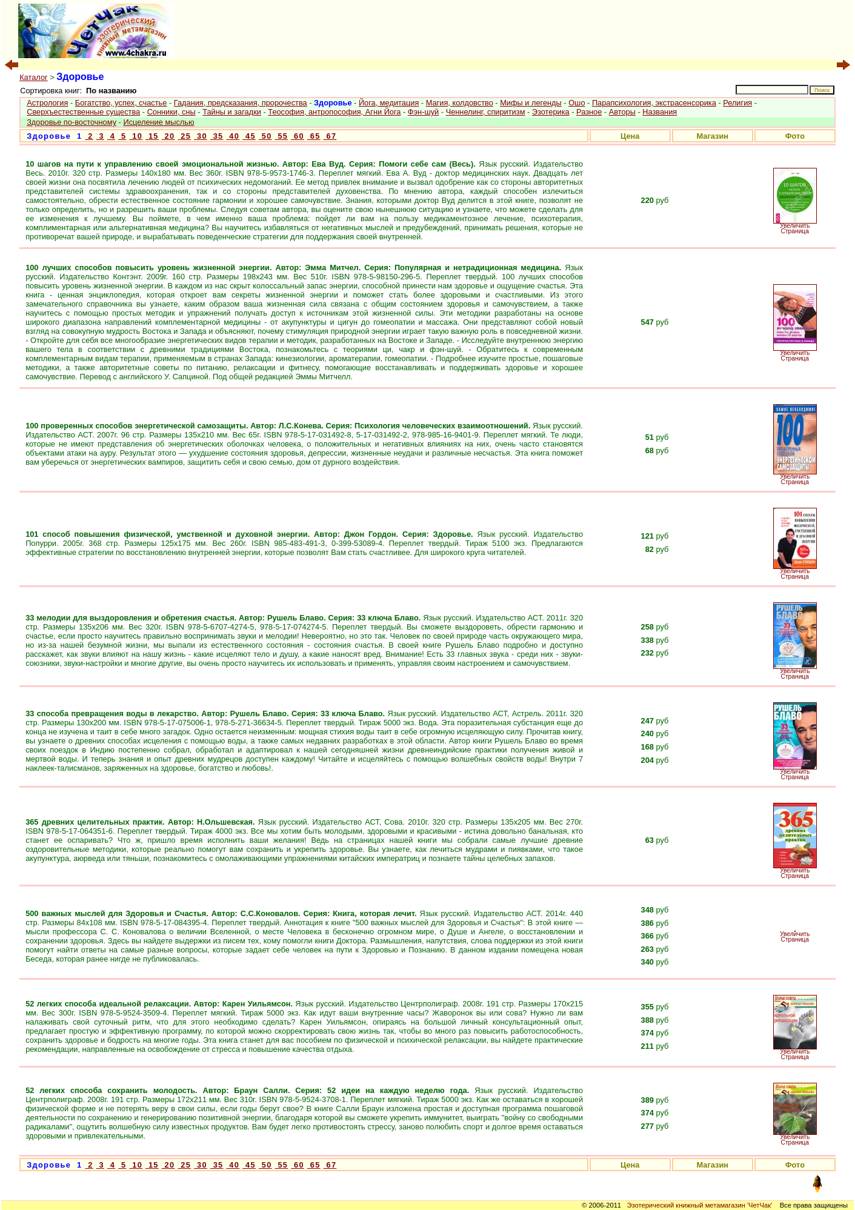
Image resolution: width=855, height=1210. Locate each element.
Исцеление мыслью (158, 122)
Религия (737, 102)
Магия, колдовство (459, 102)
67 (330, 136)
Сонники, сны (171, 111)
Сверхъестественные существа (83, 111)
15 (152, 136)
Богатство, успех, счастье (121, 102)
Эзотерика (551, 111)
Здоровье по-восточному (71, 122)
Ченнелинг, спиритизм (485, 111)
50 (265, 136)
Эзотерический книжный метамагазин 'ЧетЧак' (699, 1205)
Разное (589, 111)
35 (217, 136)
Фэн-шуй (423, 111)
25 (184, 136)
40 (232, 136)
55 (281, 136)
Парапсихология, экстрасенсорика (654, 102)
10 (135, 136)
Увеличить (795, 225)
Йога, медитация (389, 102)
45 (249, 136)
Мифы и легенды (531, 102)
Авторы (622, 111)
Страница (795, 231)
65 (314, 136)
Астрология (47, 102)
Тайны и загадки (231, 111)
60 (297, 136)
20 (168, 136)
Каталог (33, 77)
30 (200, 136)
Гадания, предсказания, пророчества (240, 102)
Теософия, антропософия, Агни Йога (334, 111)
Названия (659, 111)
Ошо (576, 102)
